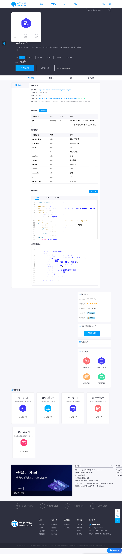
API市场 (53, 4)
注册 (109, 4)
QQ (117, 511)
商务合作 (42, 531)
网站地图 (54, 534)
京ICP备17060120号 (54, 545)
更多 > (111, 466)
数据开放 (42, 524)
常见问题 (54, 524)
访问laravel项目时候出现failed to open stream (89, 470)
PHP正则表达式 (80, 475)
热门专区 (67, 520)
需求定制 (54, 528)
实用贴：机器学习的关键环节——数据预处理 (89, 486)
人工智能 (67, 528)
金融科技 (67, 524)
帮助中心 (54, 520)
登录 (103, 4)
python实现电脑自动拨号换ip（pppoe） (87, 480)
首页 (41, 4)
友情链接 (42, 534)
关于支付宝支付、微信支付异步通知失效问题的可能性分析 (94, 483)
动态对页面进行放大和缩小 (84, 472)
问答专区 (92, 333)
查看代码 (93, 191)
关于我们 (79, 520)
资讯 (75, 4)
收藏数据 (45, 68)
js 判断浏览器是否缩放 (82, 478)
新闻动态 (42, 528)
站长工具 (54, 531)
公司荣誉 (79, 534)
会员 (64, 4)
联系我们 (79, 528)
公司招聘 (79, 531)
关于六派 (79, 524)
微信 (117, 516)
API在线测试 (43, 111)
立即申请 (25, 68)
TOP (117, 520)
